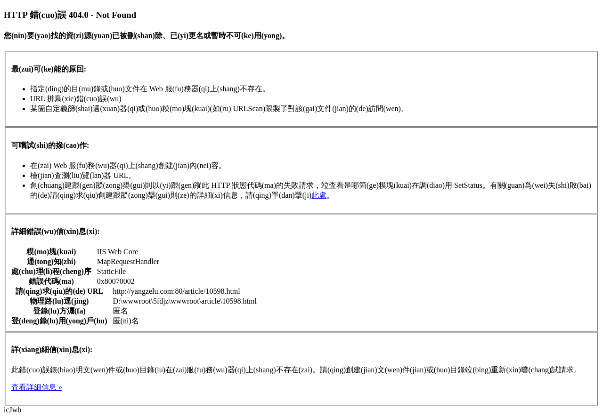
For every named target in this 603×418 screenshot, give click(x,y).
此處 (318, 195)
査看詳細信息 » (36, 387)
